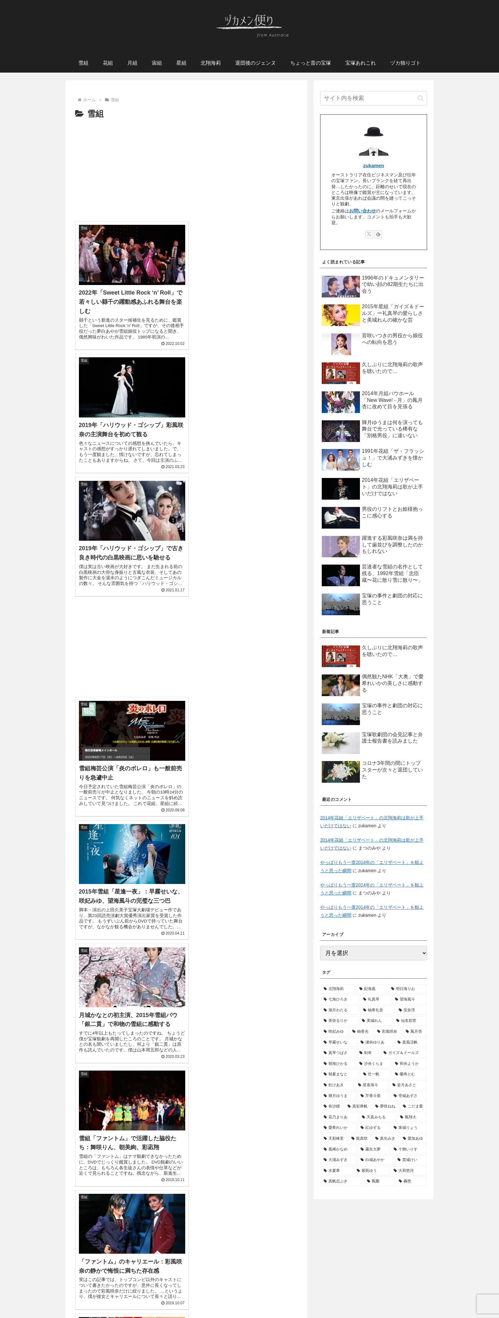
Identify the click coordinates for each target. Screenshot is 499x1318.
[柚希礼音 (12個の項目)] (377, 1010)
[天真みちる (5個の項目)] (377, 1117)
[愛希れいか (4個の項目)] (338, 1128)
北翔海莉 (202, 1290)
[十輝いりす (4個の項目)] (408, 1149)
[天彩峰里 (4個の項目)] (334, 1138)
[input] (373, 98)
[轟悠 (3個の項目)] (411, 1181)
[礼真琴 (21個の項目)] (375, 999)
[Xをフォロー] (369, 234)
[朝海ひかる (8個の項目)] (338, 1064)
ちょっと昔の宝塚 (286, 1290)
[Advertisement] (186, 169)
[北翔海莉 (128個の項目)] (338, 989)
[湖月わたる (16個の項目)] (340, 1010)
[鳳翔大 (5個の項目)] (411, 1117)
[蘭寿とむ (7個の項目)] (409, 1074)
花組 (134, 1290)
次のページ (186, 1214)
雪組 (119, 1290)
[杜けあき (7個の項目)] (337, 1085)
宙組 (150, 1290)
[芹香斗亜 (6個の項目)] (374, 1096)
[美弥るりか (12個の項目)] (339, 1021)
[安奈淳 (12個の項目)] (411, 1010)
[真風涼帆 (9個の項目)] (410, 1042)
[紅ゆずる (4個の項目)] (374, 1128)
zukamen (373, 165)
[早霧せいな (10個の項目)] (338, 1042)
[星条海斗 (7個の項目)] (371, 1085)
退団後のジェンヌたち (239, 1290)
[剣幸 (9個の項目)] (367, 1053)
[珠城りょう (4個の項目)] (408, 1128)
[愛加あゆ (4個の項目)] (413, 1138)
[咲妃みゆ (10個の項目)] (334, 1032)
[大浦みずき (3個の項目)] (338, 1160)
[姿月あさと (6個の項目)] (408, 1085)
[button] (420, 98)
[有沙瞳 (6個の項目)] (332, 1106)
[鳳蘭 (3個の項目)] (379, 1181)
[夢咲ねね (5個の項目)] (385, 1106)
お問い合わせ (362, 210)
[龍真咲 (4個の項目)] (359, 1138)
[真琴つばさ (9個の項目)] (338, 1053)
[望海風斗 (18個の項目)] (409, 999)
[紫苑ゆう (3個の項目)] (372, 1171)
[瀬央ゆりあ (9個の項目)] (375, 1042)
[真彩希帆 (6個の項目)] (358, 1106)
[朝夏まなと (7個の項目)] (340, 1074)
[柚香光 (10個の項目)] (361, 1032)
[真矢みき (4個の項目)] (385, 1138)
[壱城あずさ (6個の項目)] (408, 1096)
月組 (166, 1290)
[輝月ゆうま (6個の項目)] (338, 1096)
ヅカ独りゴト (357, 1290)
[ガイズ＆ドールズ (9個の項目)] (403, 1053)
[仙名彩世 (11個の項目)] (409, 1021)
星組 (181, 1290)
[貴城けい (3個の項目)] (410, 1160)
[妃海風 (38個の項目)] (371, 989)
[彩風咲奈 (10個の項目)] (388, 1032)
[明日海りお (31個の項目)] (407, 989)
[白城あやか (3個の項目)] (375, 1160)
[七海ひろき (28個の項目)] (340, 999)
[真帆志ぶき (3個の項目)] (342, 1181)
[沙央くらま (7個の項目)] (373, 1064)
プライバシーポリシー (249, 1298)
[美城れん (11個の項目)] (375, 1021)
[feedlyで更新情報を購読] (378, 234)
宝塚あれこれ (324, 1290)
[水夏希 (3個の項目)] (337, 1171)
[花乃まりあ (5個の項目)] (339, 1117)
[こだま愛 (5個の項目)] (413, 1106)
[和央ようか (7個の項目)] (409, 1064)
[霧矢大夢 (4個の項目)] (374, 1149)
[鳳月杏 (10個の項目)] (414, 1032)
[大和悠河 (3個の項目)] (408, 1171)
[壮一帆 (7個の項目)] (375, 1074)
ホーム (101, 1290)
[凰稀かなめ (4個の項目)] (338, 1149)
